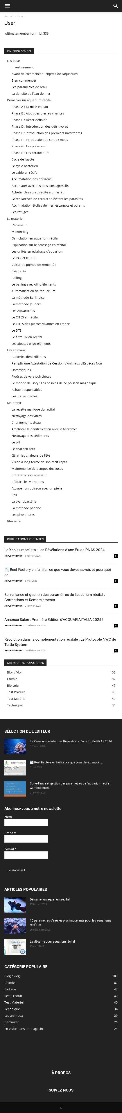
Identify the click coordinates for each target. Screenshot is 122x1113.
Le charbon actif (23, 449)
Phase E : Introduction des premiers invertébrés (47, 133)
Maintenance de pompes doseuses (37, 468)
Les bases (14, 61)
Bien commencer (24, 80)
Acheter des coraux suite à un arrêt (38, 192)
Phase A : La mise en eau (30, 107)
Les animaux (16, 350)
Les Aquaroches (23, 311)
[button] (7, 6)
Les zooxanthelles (25, 396)
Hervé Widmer (13, 555)
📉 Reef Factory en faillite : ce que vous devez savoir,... (66, 762)
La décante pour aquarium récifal (52, 941)
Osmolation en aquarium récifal (35, 238)
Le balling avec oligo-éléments (34, 284)
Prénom (10, 833)
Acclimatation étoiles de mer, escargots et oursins (48, 205)
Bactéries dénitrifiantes (29, 357)
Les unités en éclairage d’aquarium (37, 251)
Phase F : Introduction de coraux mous (40, 140)
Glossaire (14, 521)
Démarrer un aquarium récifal (29, 100)
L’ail (14, 495)
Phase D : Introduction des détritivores (40, 126)
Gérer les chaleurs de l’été (31, 455)
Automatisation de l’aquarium (33, 291)
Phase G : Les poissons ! (29, 146)
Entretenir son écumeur (29, 475)
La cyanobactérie (24, 501)
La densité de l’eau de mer (31, 93)
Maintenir (14, 403)
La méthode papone (26, 508)
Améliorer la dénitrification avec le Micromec (44, 429)
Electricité (19, 271)
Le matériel (15, 218)
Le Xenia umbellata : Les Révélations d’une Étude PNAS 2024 (54, 550)
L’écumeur (19, 225)
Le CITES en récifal (25, 317)
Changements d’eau (26, 422)
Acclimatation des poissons (32, 179)
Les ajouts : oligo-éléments (31, 343)
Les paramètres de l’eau (29, 87)
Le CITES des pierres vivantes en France (41, 324)
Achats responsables (27, 390)
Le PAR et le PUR (24, 258)
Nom (8, 817)
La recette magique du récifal (33, 409)
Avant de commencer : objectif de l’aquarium (45, 74)
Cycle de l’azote (23, 159)
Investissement (23, 67)
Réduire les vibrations (28, 482)
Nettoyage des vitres (27, 416)
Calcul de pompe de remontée (34, 265)
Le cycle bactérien (25, 166)
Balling (17, 278)
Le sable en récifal (25, 172)
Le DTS (17, 330)
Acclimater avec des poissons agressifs (40, 186)
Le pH (16, 442)
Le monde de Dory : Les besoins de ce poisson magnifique (54, 383)
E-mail (10, 849)
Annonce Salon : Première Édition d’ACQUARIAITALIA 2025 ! (53, 619)
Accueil (8, 16)
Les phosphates (23, 515)
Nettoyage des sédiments (30, 436)
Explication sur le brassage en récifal (39, 245)
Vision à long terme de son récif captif (39, 462)
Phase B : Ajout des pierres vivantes (38, 113)
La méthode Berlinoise (28, 297)
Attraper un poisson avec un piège (37, 488)
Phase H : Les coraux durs (30, 153)
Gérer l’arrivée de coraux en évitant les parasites (47, 199)
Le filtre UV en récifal (27, 337)
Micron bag (20, 232)
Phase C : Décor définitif (29, 120)
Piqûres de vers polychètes (31, 376)
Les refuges (20, 212)
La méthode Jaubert (26, 304)
